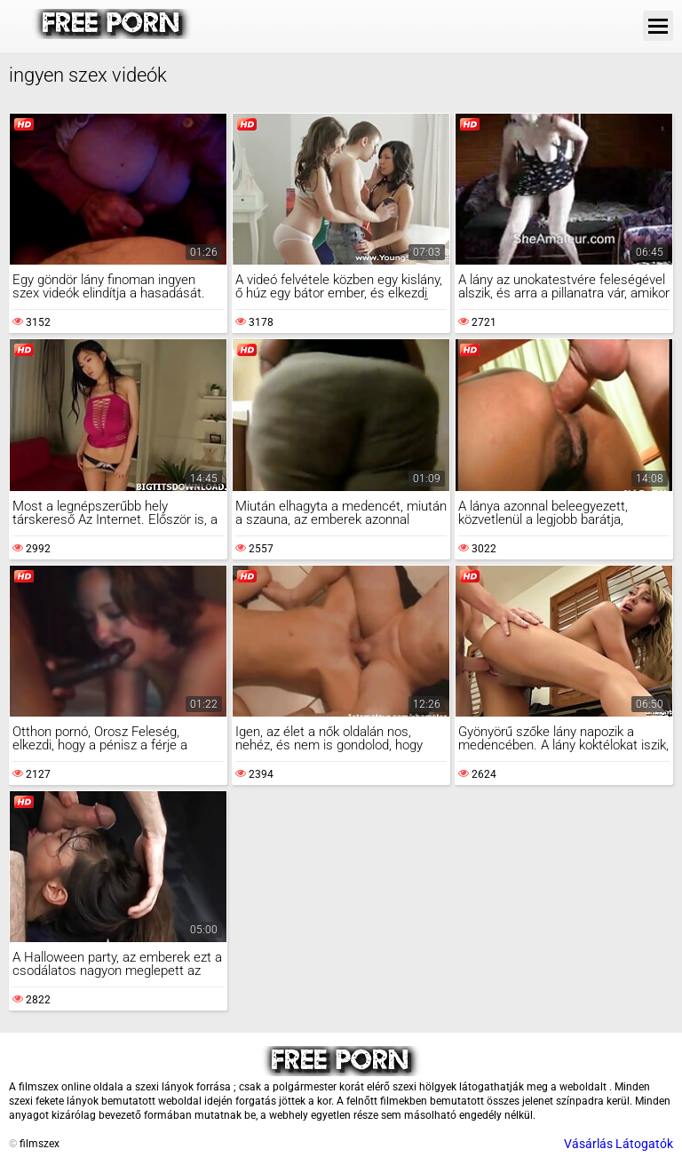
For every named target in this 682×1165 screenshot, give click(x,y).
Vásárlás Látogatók (618, 1144)
